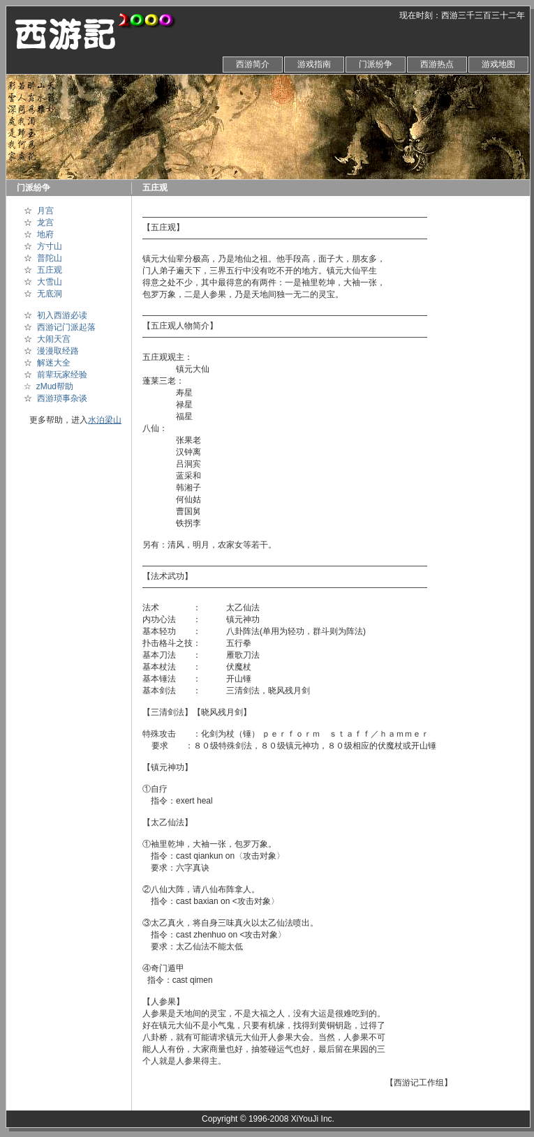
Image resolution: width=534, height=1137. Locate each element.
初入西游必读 (62, 315)
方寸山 (49, 246)
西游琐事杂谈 (62, 398)
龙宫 (45, 222)
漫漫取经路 (58, 351)
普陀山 (49, 258)
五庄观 (49, 270)
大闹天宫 (54, 339)
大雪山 (49, 282)
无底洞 (49, 294)
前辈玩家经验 (62, 374)
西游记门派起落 (66, 327)
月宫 (45, 211)
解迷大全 (54, 363)
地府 (45, 234)
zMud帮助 (54, 386)
